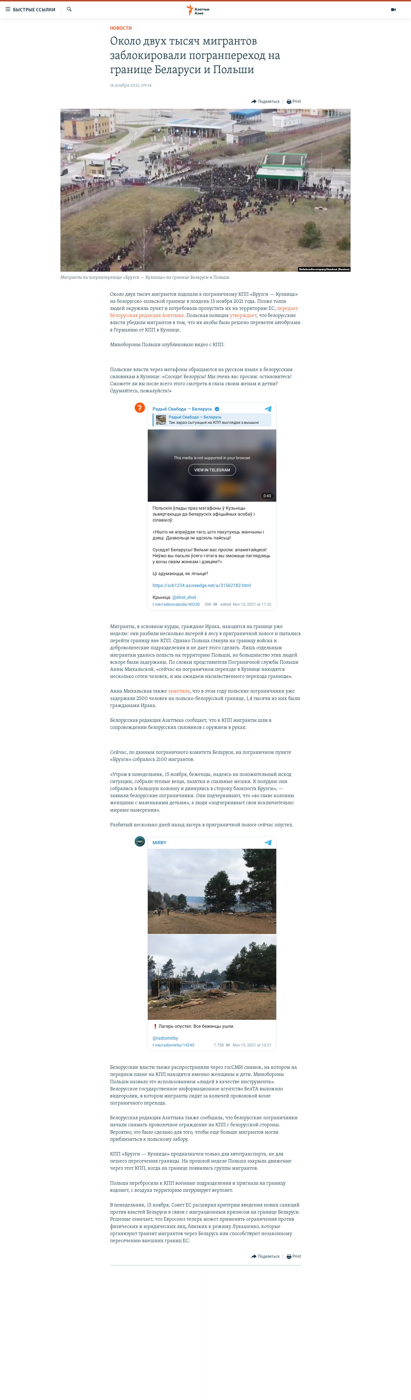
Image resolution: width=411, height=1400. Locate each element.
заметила (179, 691)
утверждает (243, 315)
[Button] (265, 102)
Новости (121, 28)
